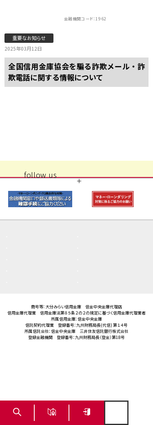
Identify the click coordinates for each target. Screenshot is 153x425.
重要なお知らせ (105, 276)
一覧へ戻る (76, 132)
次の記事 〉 (124, 132)
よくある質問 (31, 276)
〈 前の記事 (29, 132)
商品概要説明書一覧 (112, 287)
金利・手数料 (31, 310)
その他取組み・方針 (110, 298)
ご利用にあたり (105, 310)
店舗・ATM (29, 298)
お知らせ (26, 287)
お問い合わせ (103, 321)
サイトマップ (31, 321)
